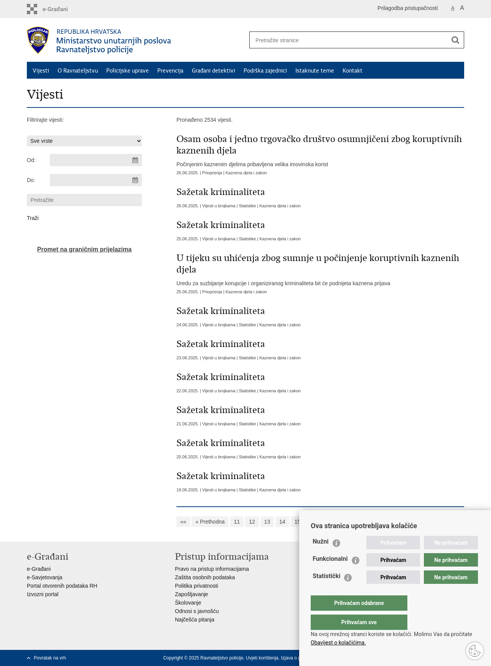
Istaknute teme (314, 70)
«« (183, 522)
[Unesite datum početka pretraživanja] (96, 160)
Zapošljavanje (191, 594)
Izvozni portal (42, 594)
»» (423, 522)
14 (282, 522)
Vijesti (41, 70)
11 (237, 522)
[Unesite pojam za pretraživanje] (346, 40)
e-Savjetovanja (45, 577)
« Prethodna (209, 522)
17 (328, 522)
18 (343, 522)
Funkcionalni (330, 574)
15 (298, 522)
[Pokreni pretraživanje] (455, 40)
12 (252, 522)
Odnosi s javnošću (197, 611)
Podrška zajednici (265, 70)
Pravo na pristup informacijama (212, 569)
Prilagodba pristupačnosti (407, 8)
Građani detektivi (213, 70)
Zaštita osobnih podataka (205, 577)
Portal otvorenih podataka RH (62, 586)
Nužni (321, 556)
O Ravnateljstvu (78, 70)
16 (313, 522)
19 (358, 522)
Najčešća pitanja (194, 619)
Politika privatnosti (196, 586)
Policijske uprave (127, 70)
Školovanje (188, 603)
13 (267, 522)
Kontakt (352, 70)
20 (373, 522)
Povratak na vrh (50, 658)
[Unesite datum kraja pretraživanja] (96, 180)
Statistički (326, 591)
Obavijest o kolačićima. (338, 643)
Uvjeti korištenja (262, 658)
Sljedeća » (397, 522)
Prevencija (170, 70)
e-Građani (39, 569)
